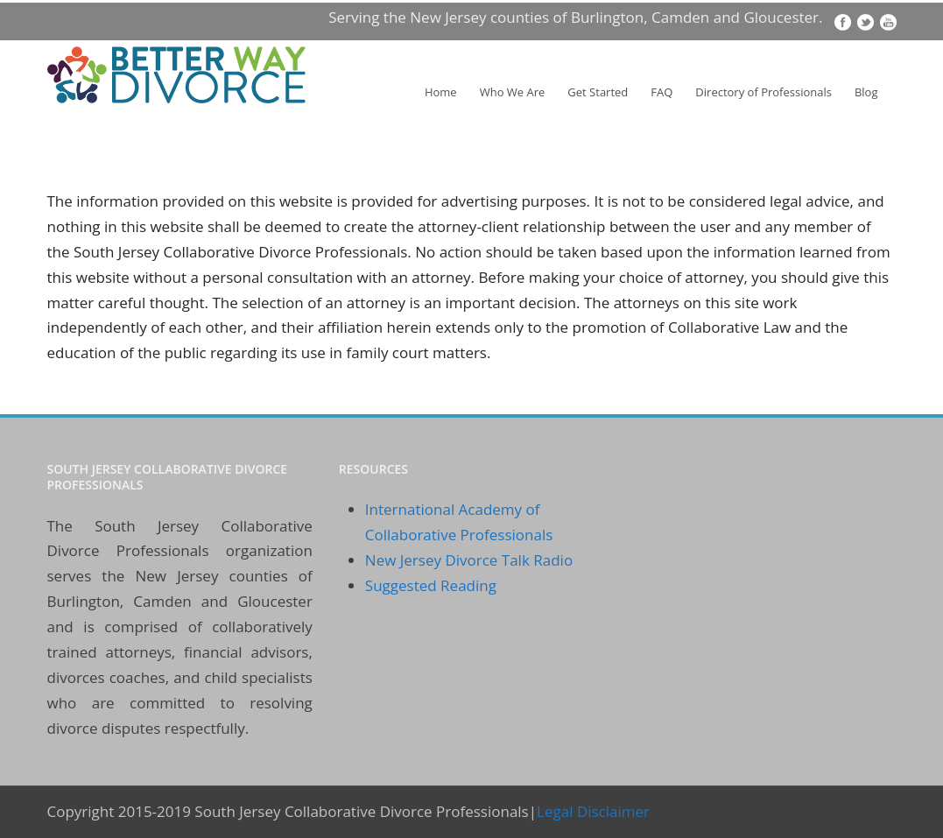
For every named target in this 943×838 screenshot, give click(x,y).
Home (441, 92)
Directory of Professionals (763, 92)
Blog (866, 92)
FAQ (661, 92)
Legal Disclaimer (593, 811)
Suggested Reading (430, 585)
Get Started (597, 92)
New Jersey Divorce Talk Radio (469, 560)
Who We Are (512, 92)
